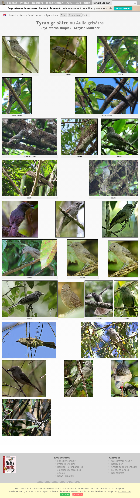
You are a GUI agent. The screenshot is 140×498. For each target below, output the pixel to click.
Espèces (12, 3)
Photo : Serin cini (66, 463)
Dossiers (37, 3)
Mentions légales (120, 469)
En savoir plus (124, 491)
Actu (69, 3)
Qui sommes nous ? (121, 460)
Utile (87, 3)
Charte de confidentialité (124, 466)
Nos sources (117, 472)
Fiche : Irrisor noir (66, 460)
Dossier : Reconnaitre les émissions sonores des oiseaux (70, 469)
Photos (24, 3)
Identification (54, 3)
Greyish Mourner (87, 28)
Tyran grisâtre (52, 23)
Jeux (78, 3)
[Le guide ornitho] (9, 464)
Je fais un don (123, 8)
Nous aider (117, 463)
